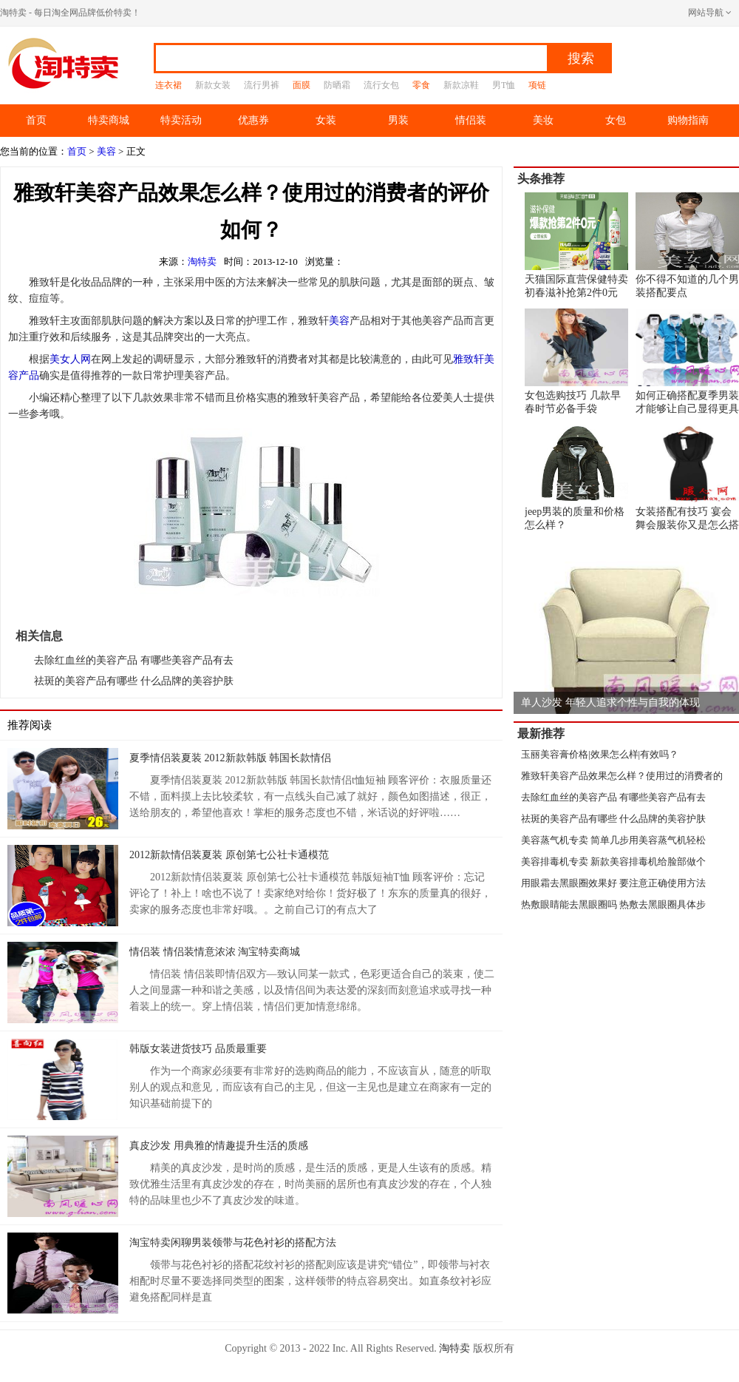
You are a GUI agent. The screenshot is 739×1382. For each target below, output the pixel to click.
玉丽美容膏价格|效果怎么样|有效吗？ (599, 754)
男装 (398, 120)
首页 (36, 120)
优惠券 (253, 120)
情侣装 (470, 120)
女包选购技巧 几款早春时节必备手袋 (576, 361)
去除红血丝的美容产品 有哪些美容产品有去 (134, 660)
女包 (615, 120)
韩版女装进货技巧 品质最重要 (198, 1048)
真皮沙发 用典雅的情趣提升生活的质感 (218, 1145)
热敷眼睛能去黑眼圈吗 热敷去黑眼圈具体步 (613, 904)
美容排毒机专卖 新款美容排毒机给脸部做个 (613, 861)
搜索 (581, 58)
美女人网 (70, 359)
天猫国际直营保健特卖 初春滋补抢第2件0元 (576, 245)
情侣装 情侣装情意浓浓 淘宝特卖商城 (214, 951)
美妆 (543, 120)
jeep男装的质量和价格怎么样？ (576, 477)
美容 (106, 151)
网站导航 (705, 12)
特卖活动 (181, 120)
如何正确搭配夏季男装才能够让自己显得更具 (687, 361)
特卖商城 (108, 120)
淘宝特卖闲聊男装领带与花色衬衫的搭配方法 (232, 1242)
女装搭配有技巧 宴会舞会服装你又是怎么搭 (687, 477)
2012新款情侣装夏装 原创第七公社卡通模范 (229, 854)
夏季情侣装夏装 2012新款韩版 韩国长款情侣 (230, 758)
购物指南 (688, 120)
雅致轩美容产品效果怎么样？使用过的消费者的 (622, 775)
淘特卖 (202, 261)
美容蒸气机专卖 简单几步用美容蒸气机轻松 (613, 840)
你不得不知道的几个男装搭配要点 (687, 245)
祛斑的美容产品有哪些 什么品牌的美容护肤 (134, 681)
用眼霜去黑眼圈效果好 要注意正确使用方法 (613, 883)
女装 (326, 120)
